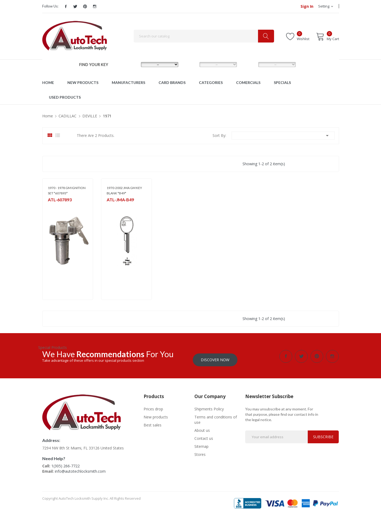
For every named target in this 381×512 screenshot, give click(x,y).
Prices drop (153, 405)
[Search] (204, 36)
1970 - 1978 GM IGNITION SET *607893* (67, 190)
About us (202, 426)
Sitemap (201, 442)
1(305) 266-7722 (65, 462)
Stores (200, 450)
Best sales (152, 421)
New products (156, 413)
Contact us (203, 434)
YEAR (248, 64)
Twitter (75, 6)
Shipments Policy (209, 405)
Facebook (66, 6)
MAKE (131, 64)
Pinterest (85, 6)
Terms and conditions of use (215, 416)
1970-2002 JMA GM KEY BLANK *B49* (124, 190)
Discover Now (215, 356)
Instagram (95, 6)
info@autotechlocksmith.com (80, 467)
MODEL (192, 64)
